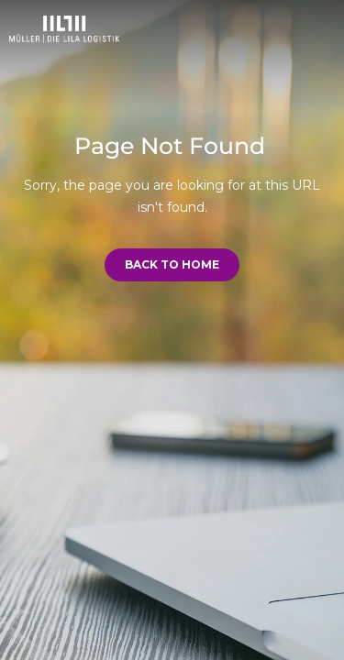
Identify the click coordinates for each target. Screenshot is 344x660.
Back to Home (172, 264)
